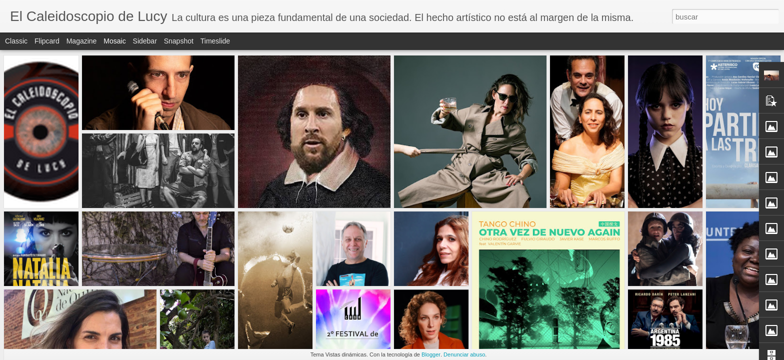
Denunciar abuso (464, 355)
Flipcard (47, 41)
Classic (16, 41)
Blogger (431, 355)
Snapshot (179, 41)
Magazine (81, 41)
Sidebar (145, 41)
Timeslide (215, 41)
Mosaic (115, 41)
